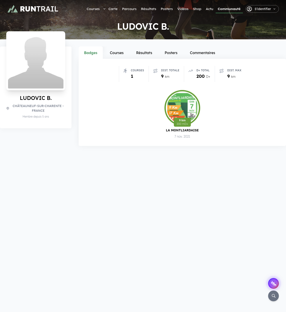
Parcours (129, 9)
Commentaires (202, 53)
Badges (90, 53)
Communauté (229, 9)
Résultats (148, 9)
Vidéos (182, 9)
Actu (209, 9)
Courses (93, 9)
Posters (167, 9)
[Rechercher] (273, 296)
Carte (113, 9)
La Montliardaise (182, 130)
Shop (197, 9)
